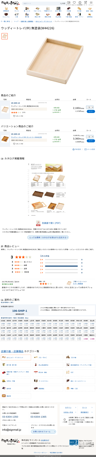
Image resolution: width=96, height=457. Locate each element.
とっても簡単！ (47, 237)
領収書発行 (84, 412)
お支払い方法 (68, 412)
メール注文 (89, 149)
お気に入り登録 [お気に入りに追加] (18, 116)
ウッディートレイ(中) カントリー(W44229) (26, 137)
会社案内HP (45, 440)
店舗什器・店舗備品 (12, 351)
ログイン (68, 407)
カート (84, 407)
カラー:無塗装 (78, 283)
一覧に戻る (6, 21)
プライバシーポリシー (41, 453)
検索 (62, 3)
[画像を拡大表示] (54, 60)
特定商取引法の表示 (56, 453)
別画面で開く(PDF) (48, 222)
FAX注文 (76, 149)
